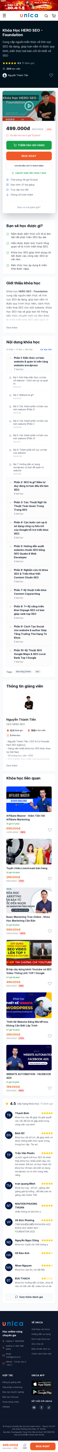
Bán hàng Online (23, 671)
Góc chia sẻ (37, 1344)
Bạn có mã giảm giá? (29, 207)
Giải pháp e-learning (12, 1387)
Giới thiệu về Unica (41, 1329)
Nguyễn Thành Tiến (18, 75)
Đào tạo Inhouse (10, 1397)
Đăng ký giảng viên (11, 1382)
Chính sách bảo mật (41, 1353)
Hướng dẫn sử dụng (41, 1334)
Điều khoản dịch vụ (41, 1349)
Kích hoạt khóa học (41, 1339)
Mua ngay (29, 156)
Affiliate (6, 1406)
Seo (37, 671)
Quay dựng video (10, 1401)
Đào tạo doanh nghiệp (13, 1392)
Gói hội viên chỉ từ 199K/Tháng (29, 166)
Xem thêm (11, 327)
